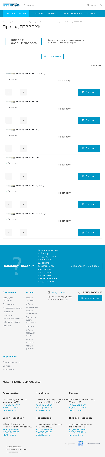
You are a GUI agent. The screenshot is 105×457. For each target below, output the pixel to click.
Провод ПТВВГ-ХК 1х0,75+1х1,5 (26, 213)
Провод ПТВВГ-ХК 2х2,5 (23, 129)
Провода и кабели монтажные (31, 320)
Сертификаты (9, 304)
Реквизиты (8, 312)
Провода (30, 326)
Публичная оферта (11, 322)
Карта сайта (8, 370)
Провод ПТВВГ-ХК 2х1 (22, 101)
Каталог (30, 292)
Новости (7, 326)
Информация (10, 356)
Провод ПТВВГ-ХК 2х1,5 (22, 158)
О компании (9, 292)
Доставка (7, 366)
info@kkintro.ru (59, 292)
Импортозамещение (12, 308)
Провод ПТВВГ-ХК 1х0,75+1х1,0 (26, 73)
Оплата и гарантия (11, 362)
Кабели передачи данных (30, 333)
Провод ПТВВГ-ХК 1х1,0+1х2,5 (25, 186)
